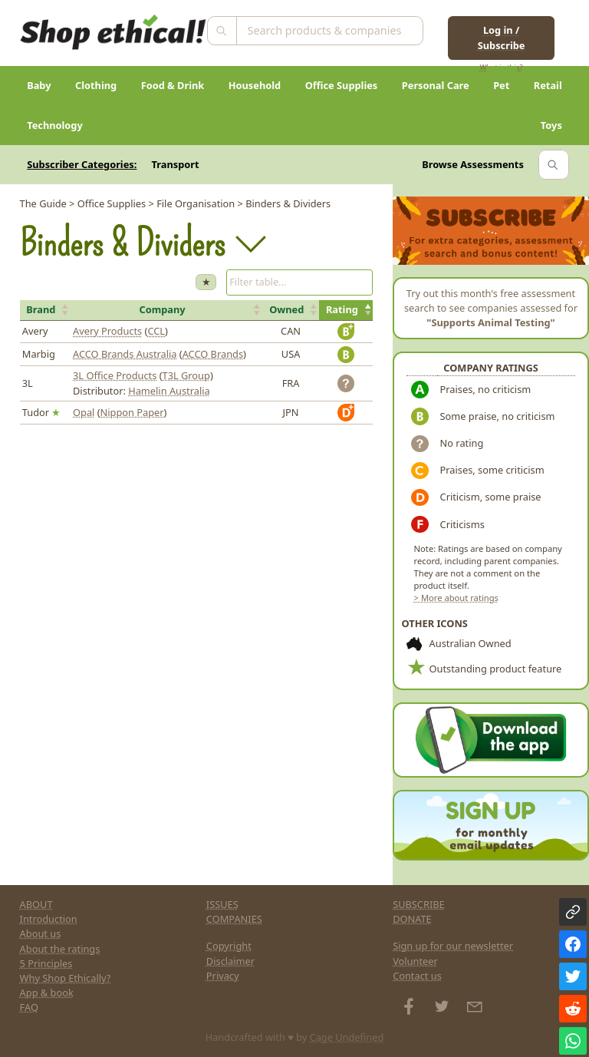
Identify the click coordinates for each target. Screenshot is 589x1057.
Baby (39, 85)
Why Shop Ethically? (65, 978)
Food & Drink (173, 85)
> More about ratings (456, 597)
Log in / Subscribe (501, 37)
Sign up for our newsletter (453, 946)
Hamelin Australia (169, 391)
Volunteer (415, 961)
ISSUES (222, 904)
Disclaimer (230, 961)
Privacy (222, 976)
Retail (548, 85)
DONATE (412, 919)
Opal (83, 412)
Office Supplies (341, 85)
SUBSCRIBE (419, 904)
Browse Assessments (473, 164)
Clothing (96, 85)
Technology (55, 125)
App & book (47, 992)
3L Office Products (114, 375)
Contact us (417, 976)
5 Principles (46, 963)
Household (255, 85)
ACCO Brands (213, 354)
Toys (551, 125)
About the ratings (60, 949)
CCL (156, 331)
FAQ (29, 1007)
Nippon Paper (132, 412)
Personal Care (435, 85)
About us (40, 933)
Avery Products (107, 331)
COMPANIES (234, 919)
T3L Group (186, 375)
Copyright (229, 946)
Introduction (48, 919)
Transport (175, 164)
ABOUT (36, 904)
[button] (45, 310)
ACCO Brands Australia (125, 354)
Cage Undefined (347, 1037)
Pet (501, 85)
